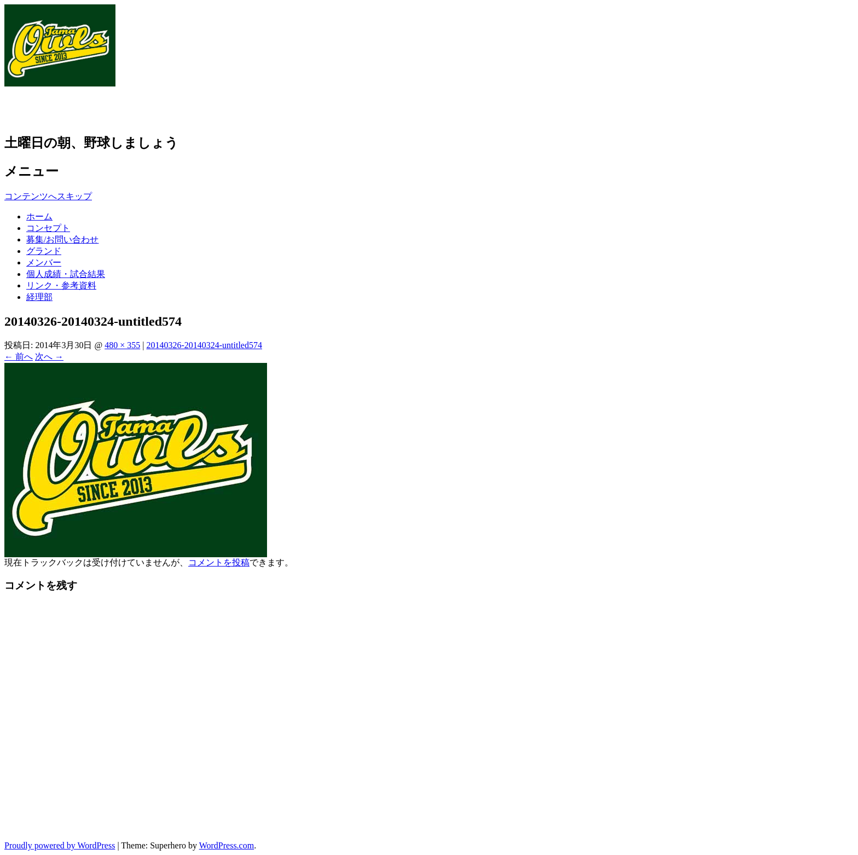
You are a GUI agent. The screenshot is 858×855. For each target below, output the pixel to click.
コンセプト (48, 228)
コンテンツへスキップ (48, 196)
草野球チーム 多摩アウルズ (119, 109)
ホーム (39, 216)
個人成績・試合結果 (65, 274)
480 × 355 (122, 345)
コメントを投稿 (219, 562)
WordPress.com (226, 845)
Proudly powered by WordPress (59, 845)
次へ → (49, 356)
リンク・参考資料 (61, 285)
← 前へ (18, 356)
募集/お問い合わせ (62, 239)
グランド (43, 251)
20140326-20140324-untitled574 (204, 345)
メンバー (43, 262)
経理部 (39, 297)
